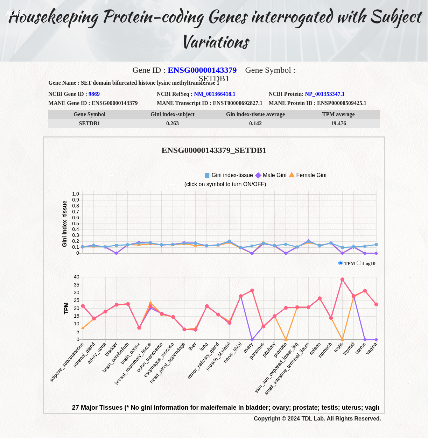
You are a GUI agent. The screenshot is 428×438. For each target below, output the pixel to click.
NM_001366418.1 (215, 94)
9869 (94, 94)
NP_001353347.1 (324, 94)
